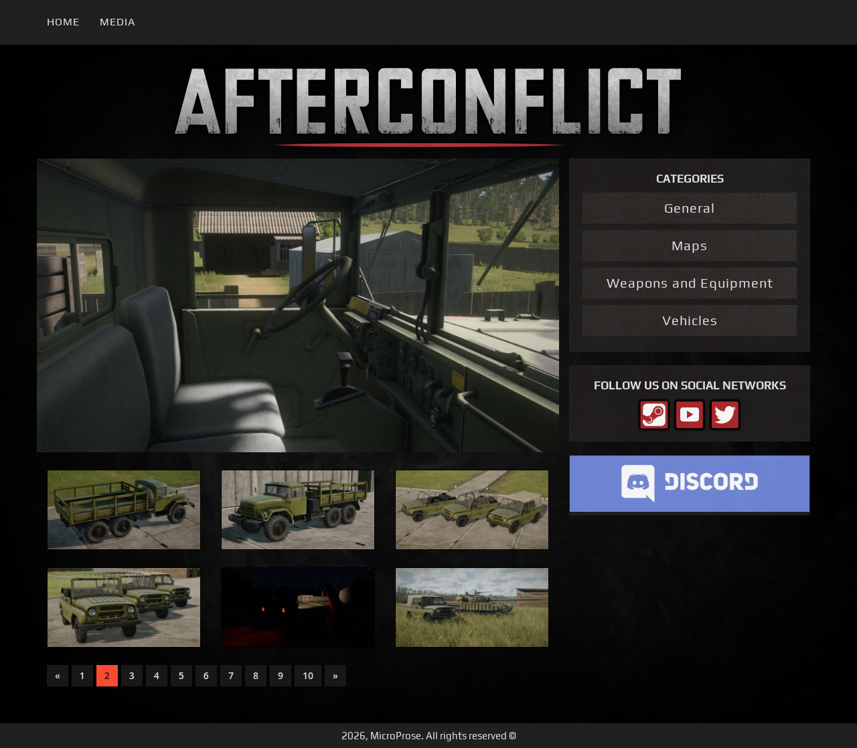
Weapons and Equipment (690, 282)
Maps (690, 245)
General (689, 207)
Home (63, 21)
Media (117, 21)
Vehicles (690, 320)
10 (308, 675)
